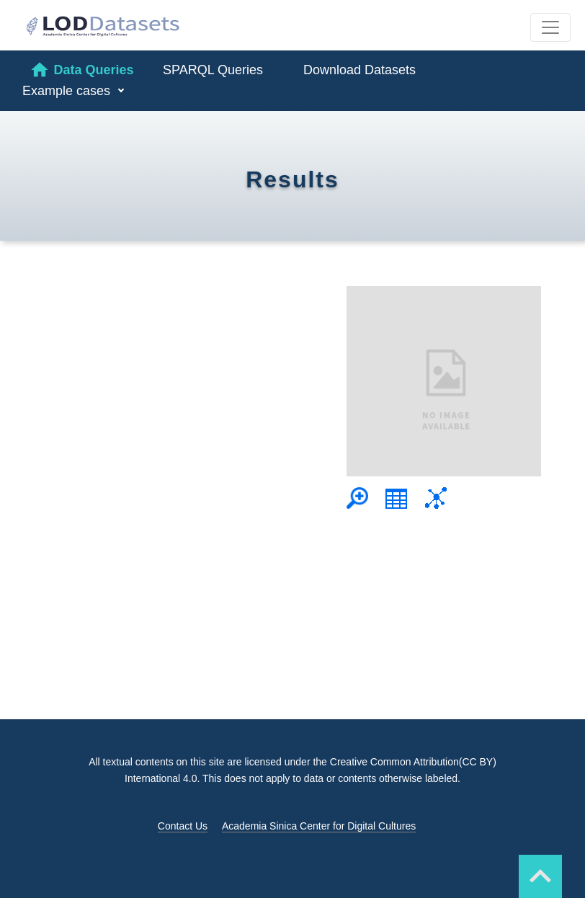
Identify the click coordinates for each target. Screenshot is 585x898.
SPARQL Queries (213, 70)
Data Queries (81, 70)
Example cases (68, 91)
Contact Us (182, 826)
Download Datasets (359, 70)
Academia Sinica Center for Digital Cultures (319, 826)
